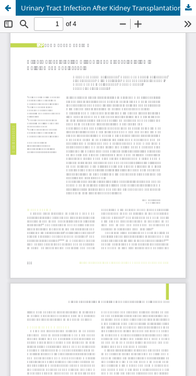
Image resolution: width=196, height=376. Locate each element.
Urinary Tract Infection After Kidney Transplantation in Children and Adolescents (108, 8)
